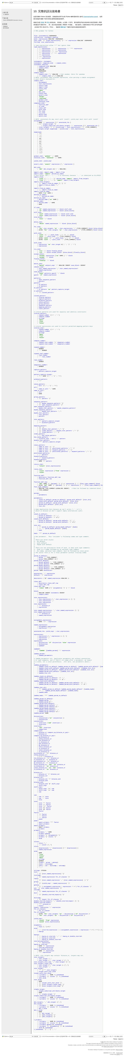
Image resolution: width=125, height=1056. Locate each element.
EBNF (43, 22)
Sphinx (118, 1054)
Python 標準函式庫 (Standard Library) (12, 20)
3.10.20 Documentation (48, 2)
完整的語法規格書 (75, 2)
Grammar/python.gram (90, 16)
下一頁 (114, 2)
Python (6, 2)
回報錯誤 (5, 26)
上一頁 (109, 2)
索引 (121, 2)
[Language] (21, 2)
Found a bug (119, 1052)
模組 (118, 2)
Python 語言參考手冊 (61, 2)
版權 (102, 1042)
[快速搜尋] (95, 2)
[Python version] (37, 2)
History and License (108, 1046)
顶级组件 (6, 14)
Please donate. (119, 1049)
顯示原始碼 (6, 28)
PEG (48, 22)
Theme (118, 5)
